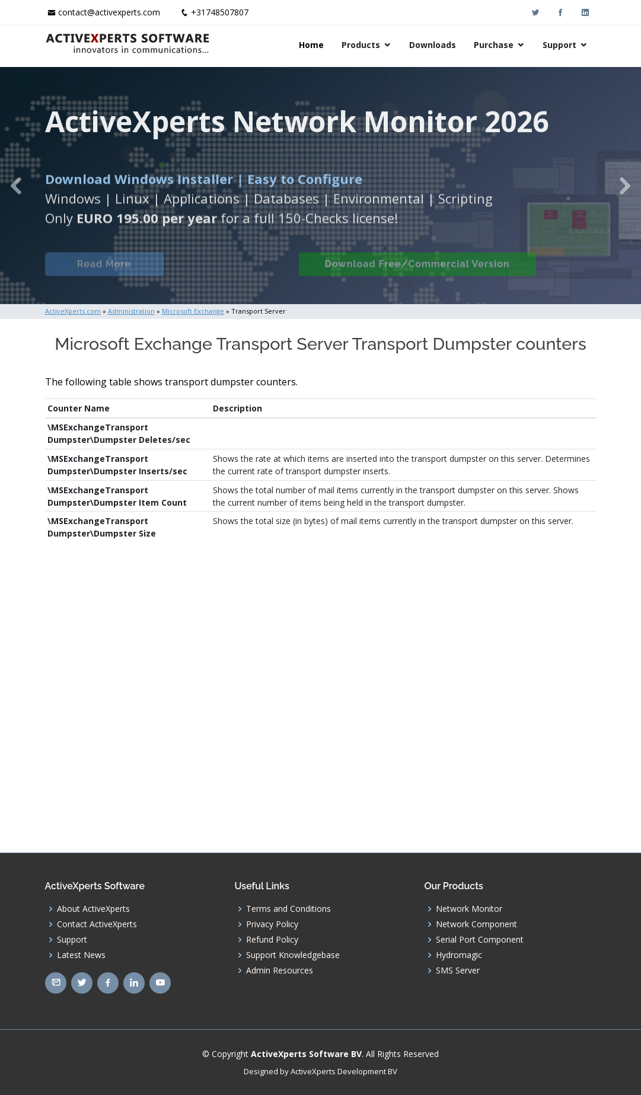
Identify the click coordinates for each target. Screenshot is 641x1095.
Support (559, 44)
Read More (104, 271)
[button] (16, 185)
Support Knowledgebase (293, 955)
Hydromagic (459, 955)
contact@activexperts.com (109, 12)
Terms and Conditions (288, 909)
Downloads (432, 44)
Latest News (81, 955)
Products (361, 44)
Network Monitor (469, 909)
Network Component (476, 924)
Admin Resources (279, 970)
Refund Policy (272, 940)
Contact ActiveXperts (97, 924)
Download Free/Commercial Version (417, 271)
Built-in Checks (231, 271)
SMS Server (458, 970)
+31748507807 (219, 12)
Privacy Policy (272, 924)
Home (311, 44)
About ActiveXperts (93, 909)
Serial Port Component (480, 940)
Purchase (494, 44)
